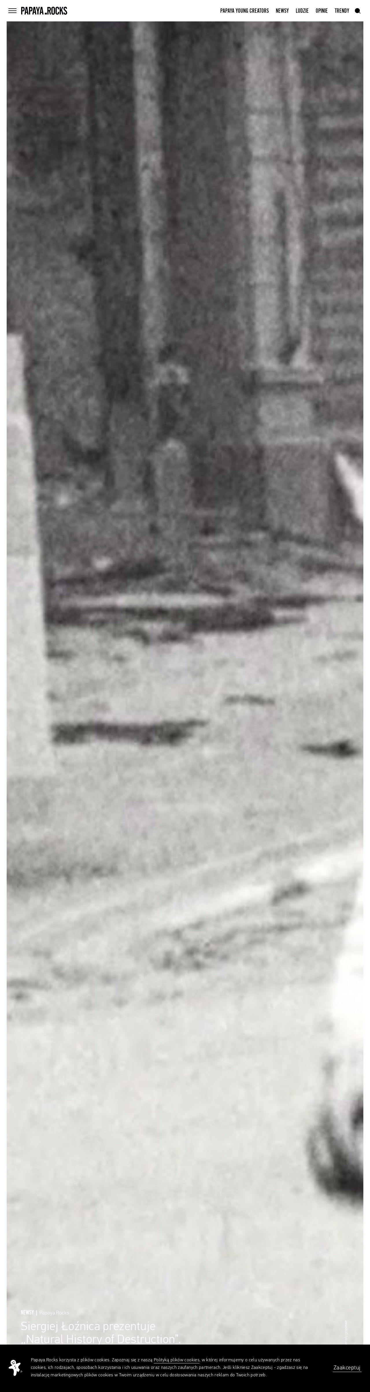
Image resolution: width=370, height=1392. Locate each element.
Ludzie (302, 11)
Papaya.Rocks (54, 1313)
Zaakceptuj (347, 1368)
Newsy (282, 11)
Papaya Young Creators (244, 11)
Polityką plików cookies (176, 1360)
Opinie (322, 11)
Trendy (342, 11)
